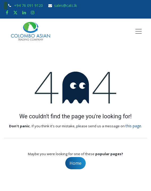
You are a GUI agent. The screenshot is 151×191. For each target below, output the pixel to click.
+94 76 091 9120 (29, 5)
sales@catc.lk (65, 5)
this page (133, 125)
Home (75, 163)
